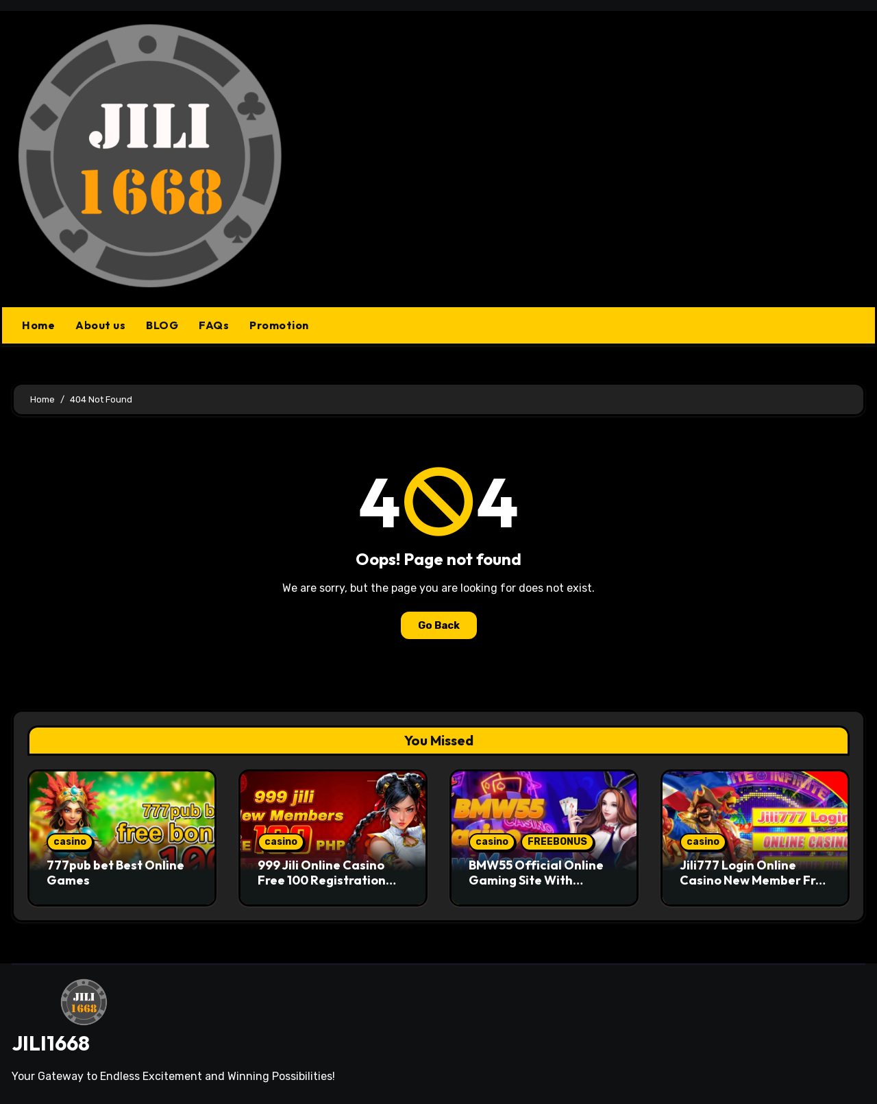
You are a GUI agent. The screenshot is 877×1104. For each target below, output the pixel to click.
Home (38, 325)
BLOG (162, 325)
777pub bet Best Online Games (115, 872)
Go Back (439, 625)
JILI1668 (51, 1043)
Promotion (279, 325)
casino (69, 842)
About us (100, 325)
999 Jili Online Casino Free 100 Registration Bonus (322, 879)
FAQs (214, 325)
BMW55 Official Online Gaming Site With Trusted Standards (536, 879)
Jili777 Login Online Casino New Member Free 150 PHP (755, 879)
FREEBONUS (557, 842)
